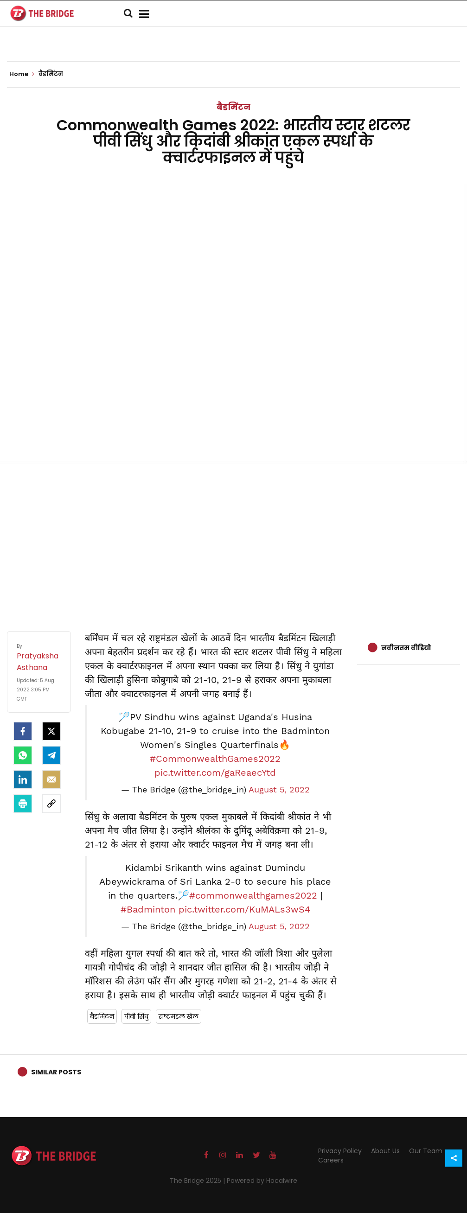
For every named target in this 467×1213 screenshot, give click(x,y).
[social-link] (51, 803)
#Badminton (148, 909)
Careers (331, 1160)
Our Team (425, 1151)
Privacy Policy (340, 1151)
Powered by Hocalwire (262, 1180)
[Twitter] (51, 731)
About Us (385, 1151)
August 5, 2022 (279, 789)
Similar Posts (56, 1072)
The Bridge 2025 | (198, 1180)
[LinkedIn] (22, 779)
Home (21, 74)
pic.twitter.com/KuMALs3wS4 (244, 909)
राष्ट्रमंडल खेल (178, 1016)
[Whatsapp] (22, 755)
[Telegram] (51, 755)
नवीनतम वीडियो (406, 647)
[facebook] (22, 731)
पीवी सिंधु (136, 1016)
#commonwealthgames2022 (253, 895)
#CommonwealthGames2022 (215, 758)
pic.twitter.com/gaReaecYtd (215, 772)
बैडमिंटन (233, 107)
